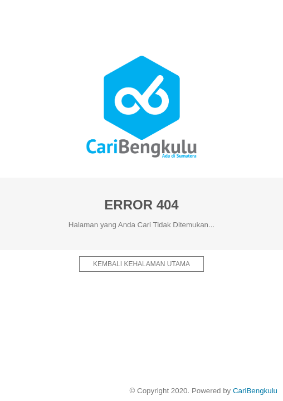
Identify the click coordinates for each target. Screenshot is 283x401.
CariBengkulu (255, 391)
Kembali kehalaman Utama (141, 264)
